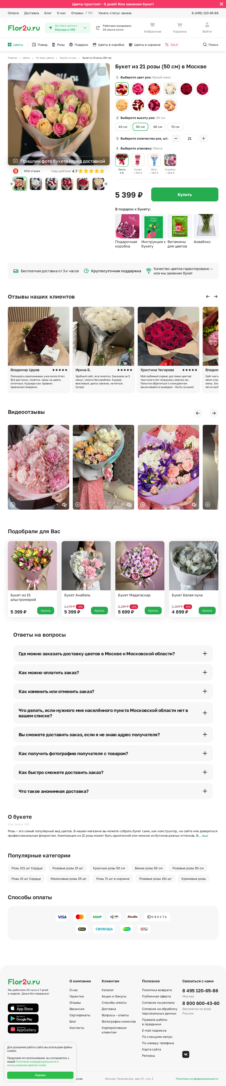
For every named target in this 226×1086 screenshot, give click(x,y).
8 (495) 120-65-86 (205, 13)
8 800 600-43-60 (200, 1003)
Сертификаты (79, 1015)
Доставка (31, 13)
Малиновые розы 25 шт (68, 879)
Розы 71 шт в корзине (112, 879)
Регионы (148, 1055)
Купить (185, 194)
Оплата (13, 13)
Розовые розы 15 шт (67, 868)
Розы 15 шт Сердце (26, 879)
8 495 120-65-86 (200, 990)
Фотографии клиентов (119, 1021)
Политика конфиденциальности (197, 1078)
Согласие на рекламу (158, 1002)
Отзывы (82, 13)
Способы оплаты (114, 1002)
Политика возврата (157, 990)
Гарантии (76, 996)
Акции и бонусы (114, 996)
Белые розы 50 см (149, 868)
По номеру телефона (158, 1043)
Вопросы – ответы (115, 1015)
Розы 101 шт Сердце (27, 868)
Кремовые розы (193, 879)
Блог (48, 13)
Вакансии (76, 1009)
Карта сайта (151, 1049)
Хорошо (40, 1075)
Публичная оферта (156, 996)
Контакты (76, 1028)
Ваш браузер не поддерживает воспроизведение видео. (38, 467)
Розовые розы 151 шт (155, 879)
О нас (61, 13)
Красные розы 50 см (109, 868)
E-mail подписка (154, 1030)
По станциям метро (157, 1037)
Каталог (108, 990)
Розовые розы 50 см (188, 868)
